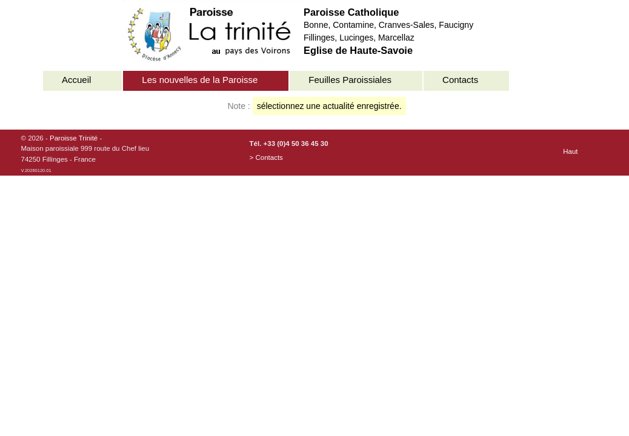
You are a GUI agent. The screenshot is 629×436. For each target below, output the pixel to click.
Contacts (460, 79)
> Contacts (266, 157)
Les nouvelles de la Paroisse (200, 79)
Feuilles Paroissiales (349, 79)
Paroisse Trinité (74, 138)
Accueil (76, 79)
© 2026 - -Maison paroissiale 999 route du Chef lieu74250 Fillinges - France (85, 153)
